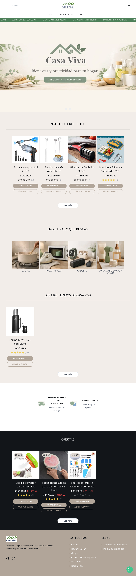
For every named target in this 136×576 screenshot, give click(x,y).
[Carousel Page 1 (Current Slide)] (66, 109)
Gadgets (82, 270)
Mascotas (76, 561)
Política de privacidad (113, 548)
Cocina (26, 270)
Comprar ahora (25, 501)
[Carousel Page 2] (70, 109)
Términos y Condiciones (115, 544)
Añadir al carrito (25, 507)
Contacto (83, 14)
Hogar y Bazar (54, 270)
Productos (65, 14)
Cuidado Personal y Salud (110, 271)
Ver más (68, 521)
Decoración (77, 565)
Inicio (50, 14)
